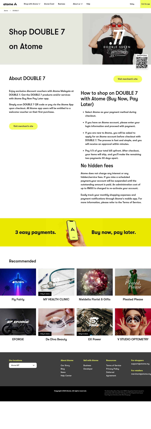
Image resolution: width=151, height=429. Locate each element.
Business (61, 4)
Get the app (145, 4)
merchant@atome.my (141, 374)
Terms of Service (113, 365)
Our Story (65, 365)
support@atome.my (140, 364)
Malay (132, 4)
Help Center (66, 375)
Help (88, 4)
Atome (6, 10)
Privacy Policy (112, 369)
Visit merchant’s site (23, 126)
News (63, 372)
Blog (63, 369)
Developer (88, 369)
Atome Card (49, 4)
